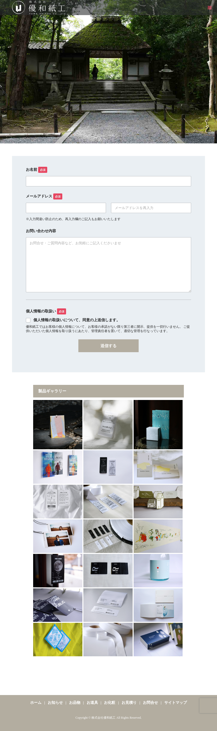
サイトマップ (175, 703)
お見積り (129, 703)
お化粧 (110, 703)
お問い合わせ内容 (41, 231)
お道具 (92, 703)
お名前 (36, 169)
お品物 (74, 703)
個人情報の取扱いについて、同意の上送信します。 (76, 320)
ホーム (35, 703)
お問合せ (150, 703)
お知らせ (55, 703)
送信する (108, 346)
